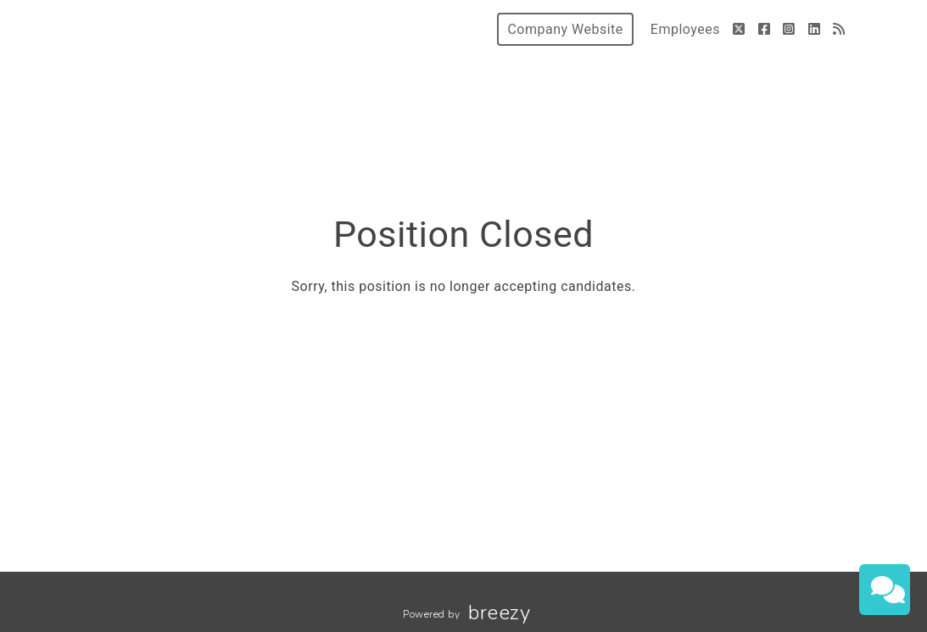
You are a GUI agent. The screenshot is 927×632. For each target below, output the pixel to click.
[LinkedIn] (814, 29)
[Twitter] (739, 29)
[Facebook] (764, 29)
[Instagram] (789, 29)
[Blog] (839, 29)
